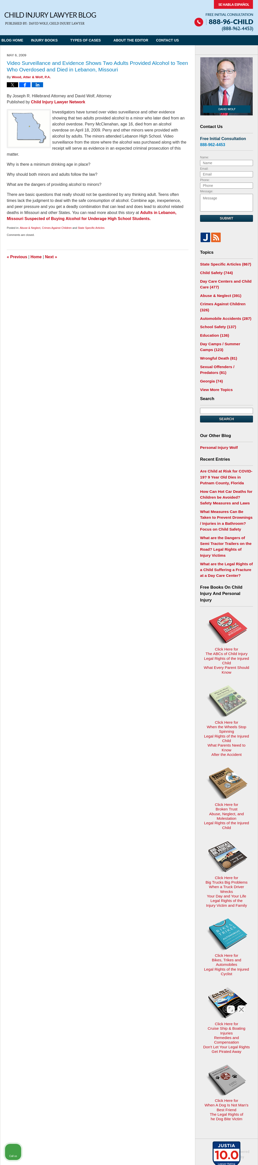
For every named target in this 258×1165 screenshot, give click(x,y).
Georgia (210, 367)
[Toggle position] (231, 1004)
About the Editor (140, 40)
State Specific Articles (91, 227)
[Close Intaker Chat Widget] (241, 1004)
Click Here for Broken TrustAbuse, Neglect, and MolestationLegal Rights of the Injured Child (226, 724)
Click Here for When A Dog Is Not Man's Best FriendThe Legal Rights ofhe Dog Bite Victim (226, 967)
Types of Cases (95, 40)
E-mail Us (16, 1082)
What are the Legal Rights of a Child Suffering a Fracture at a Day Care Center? (225, 539)
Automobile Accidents (223, 309)
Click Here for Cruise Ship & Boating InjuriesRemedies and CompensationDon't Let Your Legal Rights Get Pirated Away (226, 905)
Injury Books (54, 40)
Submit (226, 218)
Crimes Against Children (57, 227)
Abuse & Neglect (30, 227)
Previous (17, 257)
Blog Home (17, 40)
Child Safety (215, 272)
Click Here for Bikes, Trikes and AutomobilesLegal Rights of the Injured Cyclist (226, 847)
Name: (204, 157)
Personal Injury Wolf (217, 432)
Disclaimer (126, 1055)
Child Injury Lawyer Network (58, 102)
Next (51, 257)
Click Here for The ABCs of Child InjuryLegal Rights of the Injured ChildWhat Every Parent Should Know (226, 603)
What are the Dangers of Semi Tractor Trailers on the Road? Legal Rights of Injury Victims (225, 521)
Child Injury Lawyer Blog (50, 18)
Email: (204, 168)
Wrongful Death (217, 346)
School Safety (216, 317)
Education (213, 325)
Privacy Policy (99, 1055)
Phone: (205, 180)
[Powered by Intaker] (215, 1154)
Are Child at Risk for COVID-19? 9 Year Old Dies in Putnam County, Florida (225, 460)
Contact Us (182, 40)
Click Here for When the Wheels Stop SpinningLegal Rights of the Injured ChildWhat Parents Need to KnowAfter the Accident (226, 664)
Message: (206, 191)
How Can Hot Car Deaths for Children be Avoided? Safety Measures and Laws (224, 479)
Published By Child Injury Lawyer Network (223, 15)
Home (36, 257)
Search (226, 404)
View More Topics (215, 375)
